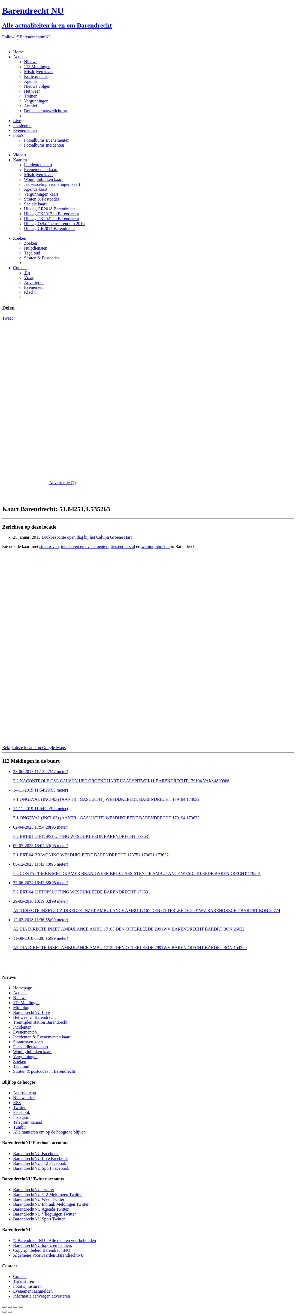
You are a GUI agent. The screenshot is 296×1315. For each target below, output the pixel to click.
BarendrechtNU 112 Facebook (39, 1163)
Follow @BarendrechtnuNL (26, 37)
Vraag (29, 277)
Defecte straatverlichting (45, 110)
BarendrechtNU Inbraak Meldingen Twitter (51, 1204)
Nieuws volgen (37, 86)
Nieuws (30, 61)
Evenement (34, 287)
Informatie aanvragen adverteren (41, 1296)
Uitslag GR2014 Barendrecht (49, 228)
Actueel (20, 56)
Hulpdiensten (35, 248)
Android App (24, 1092)
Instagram (22, 1117)
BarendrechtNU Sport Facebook (41, 1168)
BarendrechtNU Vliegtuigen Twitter (44, 1214)
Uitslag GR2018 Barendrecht (49, 209)
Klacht (30, 292)
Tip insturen (23, 1281)
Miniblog (21, 1007)
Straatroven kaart (28, 1042)
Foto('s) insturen (27, 1286)
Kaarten (20, 159)
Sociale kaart (35, 204)
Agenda (31, 81)
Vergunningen (36, 101)
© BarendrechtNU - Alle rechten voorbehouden (54, 1240)
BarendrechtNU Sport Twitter (39, 1219)
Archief (30, 106)
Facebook (21, 1112)
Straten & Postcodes (41, 199)
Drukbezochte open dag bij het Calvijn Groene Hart (86, 537)
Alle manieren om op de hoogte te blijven (49, 1132)
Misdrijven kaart (38, 71)
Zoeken (19, 238)
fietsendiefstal (123, 546)
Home (18, 52)
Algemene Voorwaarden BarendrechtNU (48, 1255)
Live (17, 120)
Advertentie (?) (62, 482)
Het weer (32, 91)
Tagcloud (32, 253)
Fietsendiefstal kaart (30, 1046)
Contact (20, 267)
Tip (27, 272)
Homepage (22, 988)
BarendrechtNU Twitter (33, 1189)
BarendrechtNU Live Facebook (40, 1158)
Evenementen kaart (41, 169)
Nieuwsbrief (24, 1097)
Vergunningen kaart (41, 194)
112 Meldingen (37, 66)
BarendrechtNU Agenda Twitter (41, 1209)
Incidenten (22, 125)
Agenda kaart (35, 189)
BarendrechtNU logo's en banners (42, 1245)
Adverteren (34, 282)
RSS (17, 1102)
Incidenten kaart (38, 164)
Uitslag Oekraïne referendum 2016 (54, 223)
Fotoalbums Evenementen (47, 140)
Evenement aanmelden (33, 1291)
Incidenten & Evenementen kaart (42, 1037)
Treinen (30, 96)
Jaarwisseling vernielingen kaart (52, 184)
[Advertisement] (24, 402)
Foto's (18, 135)
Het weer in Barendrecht (34, 1017)
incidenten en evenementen (84, 546)
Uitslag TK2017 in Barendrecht (51, 213)
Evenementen (25, 130)
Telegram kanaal (27, 1122)
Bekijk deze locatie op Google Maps (34, 747)
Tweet (7, 318)
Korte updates (36, 76)
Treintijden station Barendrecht (40, 1022)
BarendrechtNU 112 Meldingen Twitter (47, 1194)
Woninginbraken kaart (43, 179)
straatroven (49, 546)
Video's (19, 155)
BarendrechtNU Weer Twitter (38, 1199)
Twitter (19, 1107)
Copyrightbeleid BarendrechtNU (41, 1250)
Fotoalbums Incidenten (44, 145)
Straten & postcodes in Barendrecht (44, 1071)
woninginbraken (155, 546)
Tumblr (19, 1127)
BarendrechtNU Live (31, 1012)
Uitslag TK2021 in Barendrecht (51, 218)
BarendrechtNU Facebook (36, 1153)
